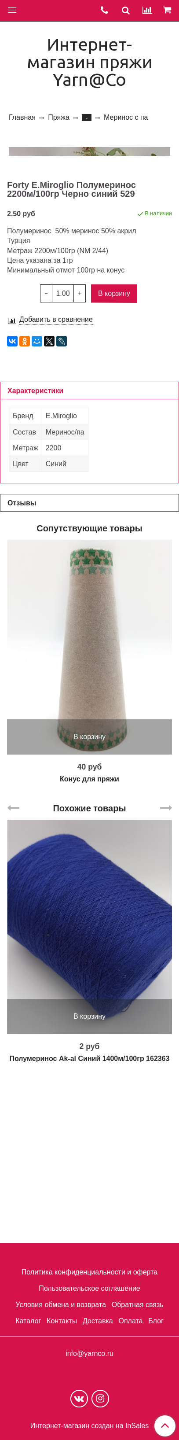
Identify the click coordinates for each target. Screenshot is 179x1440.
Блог (156, 1321)
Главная (22, 117)
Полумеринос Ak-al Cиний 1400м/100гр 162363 (89, 1213)
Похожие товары (89, 963)
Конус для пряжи (89, 933)
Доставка (98, 1321)
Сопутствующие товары (89, 683)
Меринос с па (126, 117)
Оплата (130, 1321)
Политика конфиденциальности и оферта (89, 1272)
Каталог (28, 1321)
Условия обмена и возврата (60, 1304)
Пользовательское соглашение (89, 1289)
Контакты (62, 1321)
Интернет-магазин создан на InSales (89, 1425)
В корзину (89, 891)
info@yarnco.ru (89, 1353)
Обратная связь (138, 1304)
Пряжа (58, 117)
